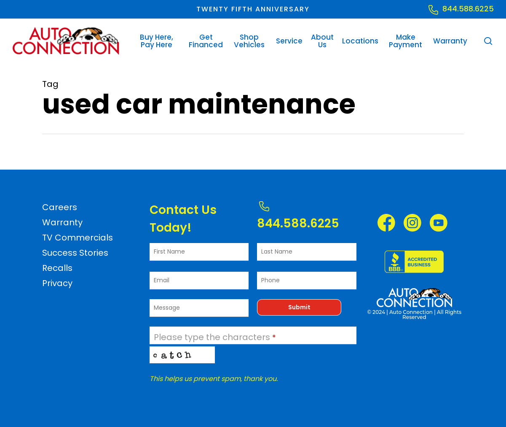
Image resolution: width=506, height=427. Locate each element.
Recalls (57, 268)
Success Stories (75, 253)
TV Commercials (77, 237)
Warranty (62, 222)
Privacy (57, 283)
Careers (59, 207)
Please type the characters (215, 337)
